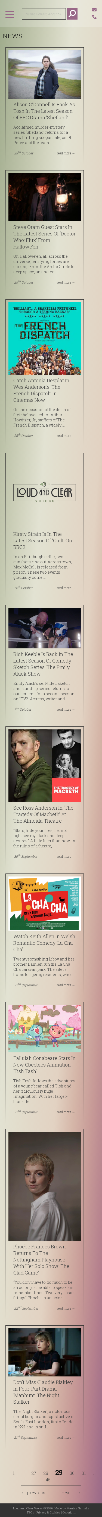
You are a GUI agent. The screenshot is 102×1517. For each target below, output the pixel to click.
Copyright (69, 1512)
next (66, 1492)
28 (45, 1473)
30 (72, 1473)
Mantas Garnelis (78, 1508)
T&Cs (30, 1512)
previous (36, 1492)
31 (84, 1473)
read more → (66, 153)
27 (33, 1473)
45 (48, 1479)
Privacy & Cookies (48, 1512)
